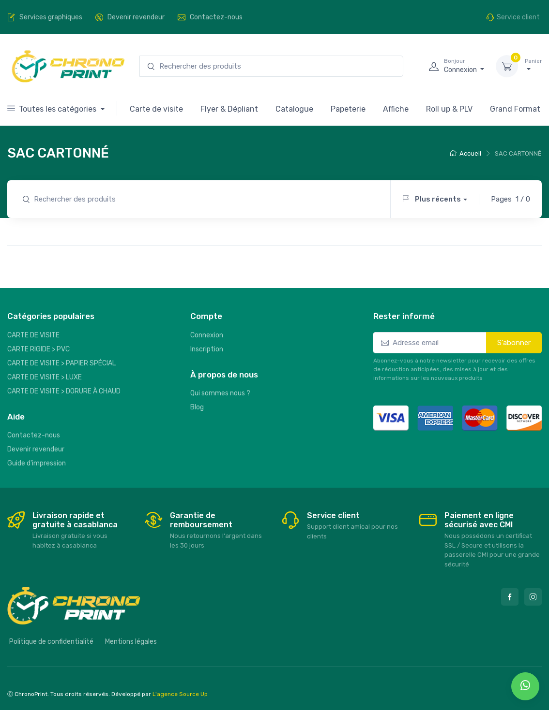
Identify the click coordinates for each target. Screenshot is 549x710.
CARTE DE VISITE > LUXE (44, 377)
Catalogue (294, 109)
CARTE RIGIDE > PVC (38, 349)
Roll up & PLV (449, 109)
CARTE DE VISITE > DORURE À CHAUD (64, 391)
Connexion (206, 335)
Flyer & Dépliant (229, 109)
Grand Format (515, 109)
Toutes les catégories (52, 109)
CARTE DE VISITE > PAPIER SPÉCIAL (61, 363)
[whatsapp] (525, 686)
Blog (197, 407)
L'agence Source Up (180, 694)
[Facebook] (509, 597)
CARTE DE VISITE (33, 335)
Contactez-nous (33, 435)
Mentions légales (131, 642)
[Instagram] (533, 597)
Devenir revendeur (35, 449)
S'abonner (514, 342)
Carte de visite (156, 109)
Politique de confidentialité (51, 642)
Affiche (396, 109)
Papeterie (348, 109)
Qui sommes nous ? (220, 393)
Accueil (465, 153)
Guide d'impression (36, 463)
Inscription (206, 349)
